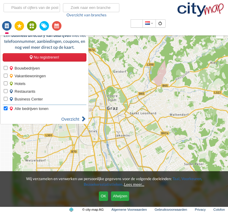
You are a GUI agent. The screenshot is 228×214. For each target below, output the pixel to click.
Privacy (200, 209)
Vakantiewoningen (27, 76)
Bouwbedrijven (24, 68)
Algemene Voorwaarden (129, 209)
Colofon (219, 209)
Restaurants (22, 91)
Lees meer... (134, 184)
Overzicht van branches (86, 14)
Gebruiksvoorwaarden (171, 209)
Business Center (26, 99)
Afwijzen (120, 196)
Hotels (17, 83)
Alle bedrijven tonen (28, 108)
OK (103, 196)
